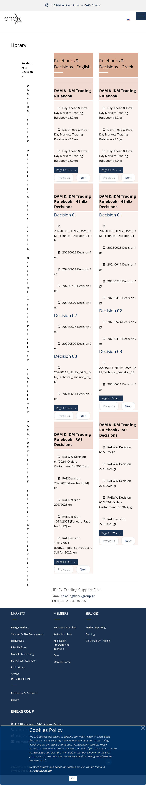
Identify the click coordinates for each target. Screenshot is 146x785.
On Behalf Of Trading (98, 640)
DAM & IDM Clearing (28, 451)
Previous (64, 178)
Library (15, 699)
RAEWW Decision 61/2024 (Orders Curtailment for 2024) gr (116, 502)
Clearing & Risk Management (27, 634)
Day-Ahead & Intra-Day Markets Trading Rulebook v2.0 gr (116, 156)
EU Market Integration (23, 660)
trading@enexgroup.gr (79, 596)
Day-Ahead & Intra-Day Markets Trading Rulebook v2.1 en (71, 134)
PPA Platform (28, 391)
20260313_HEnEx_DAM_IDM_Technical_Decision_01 (117, 231)
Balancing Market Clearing (28, 537)
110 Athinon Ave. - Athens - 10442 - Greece (75, 5)
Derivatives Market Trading (28, 199)
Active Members (63, 634)
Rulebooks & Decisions (27, 69)
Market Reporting (96, 627)
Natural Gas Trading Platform (28, 309)
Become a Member (65, 627)
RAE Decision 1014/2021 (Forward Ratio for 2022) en (72, 521)
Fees (56, 655)
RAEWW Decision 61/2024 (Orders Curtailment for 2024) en (71, 461)
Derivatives (17, 640)
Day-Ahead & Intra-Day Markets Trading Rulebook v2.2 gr (116, 113)
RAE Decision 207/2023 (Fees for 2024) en (71, 483)
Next (83, 178)
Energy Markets (20, 627)
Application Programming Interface (63, 644)
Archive (15, 674)
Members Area (62, 662)
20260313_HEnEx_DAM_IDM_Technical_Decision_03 (117, 367)
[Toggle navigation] (141, 16)
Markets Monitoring (22, 654)
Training (90, 634)
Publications (18, 667)
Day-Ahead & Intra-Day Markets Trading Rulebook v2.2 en (71, 113)
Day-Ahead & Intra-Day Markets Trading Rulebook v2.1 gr (116, 134)
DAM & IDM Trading (28, 113)
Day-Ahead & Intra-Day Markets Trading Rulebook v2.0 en (71, 156)
